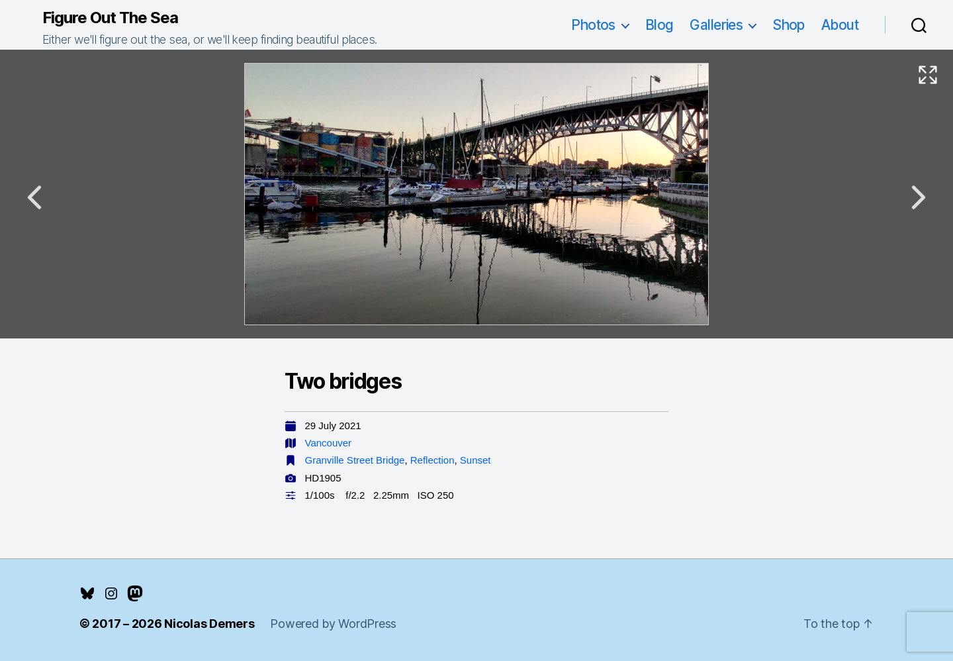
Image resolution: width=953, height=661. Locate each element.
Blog (659, 25)
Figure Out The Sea (110, 18)
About (839, 25)
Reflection (432, 460)
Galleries (716, 25)
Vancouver (328, 442)
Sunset (475, 460)
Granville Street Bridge (355, 460)
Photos (593, 25)
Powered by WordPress (333, 624)
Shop (788, 25)
